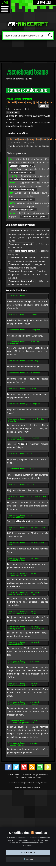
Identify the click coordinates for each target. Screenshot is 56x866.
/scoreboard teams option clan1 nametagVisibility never (28, 660)
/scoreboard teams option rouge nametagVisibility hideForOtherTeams (28, 644)
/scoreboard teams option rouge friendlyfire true (28, 573)
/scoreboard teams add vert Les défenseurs (28, 345)
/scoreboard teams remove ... (24, 179)
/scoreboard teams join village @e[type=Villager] (28, 446)
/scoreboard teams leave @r (28, 495)
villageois (22, 451)
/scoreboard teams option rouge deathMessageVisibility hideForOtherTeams (28, 680)
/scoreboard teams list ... (21, 165)
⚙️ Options (28, 859)
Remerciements (25, 799)
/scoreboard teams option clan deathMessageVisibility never (28, 703)
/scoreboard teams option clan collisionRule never (28, 765)
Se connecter (44, 2)
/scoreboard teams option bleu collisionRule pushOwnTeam (28, 742)
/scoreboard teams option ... (34, 216)
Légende (44, 105)
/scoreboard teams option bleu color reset (28, 556)
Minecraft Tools (20, 809)
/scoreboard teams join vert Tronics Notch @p (28, 426)
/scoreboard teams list (28, 297)
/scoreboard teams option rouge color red (28, 540)
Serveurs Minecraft (33, 809)
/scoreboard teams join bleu (28, 394)
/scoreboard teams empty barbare (28, 378)
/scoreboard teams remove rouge (28, 365)
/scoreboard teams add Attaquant (28, 332)
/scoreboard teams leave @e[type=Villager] (28, 527)
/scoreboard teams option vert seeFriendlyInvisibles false (28, 628)
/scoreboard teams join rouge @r (28, 410)
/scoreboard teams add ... (22, 172)
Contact (38, 799)
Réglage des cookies (40, 796)
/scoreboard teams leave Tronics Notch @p (28, 508)
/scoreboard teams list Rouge (28, 316)
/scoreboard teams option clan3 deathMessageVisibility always (28, 723)
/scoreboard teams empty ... (23, 189)
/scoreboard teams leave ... (23, 209)
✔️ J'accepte (28, 852)
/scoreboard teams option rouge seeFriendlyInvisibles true (28, 608)
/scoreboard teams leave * (28, 479)
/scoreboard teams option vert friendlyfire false (28, 589)
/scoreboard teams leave (28, 462)
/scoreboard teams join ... (22, 199)
